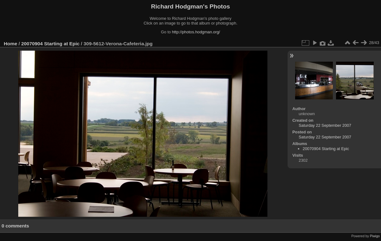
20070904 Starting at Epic (50, 43)
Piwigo (375, 236)
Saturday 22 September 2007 (325, 125)
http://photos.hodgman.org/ (196, 32)
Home (10, 43)
